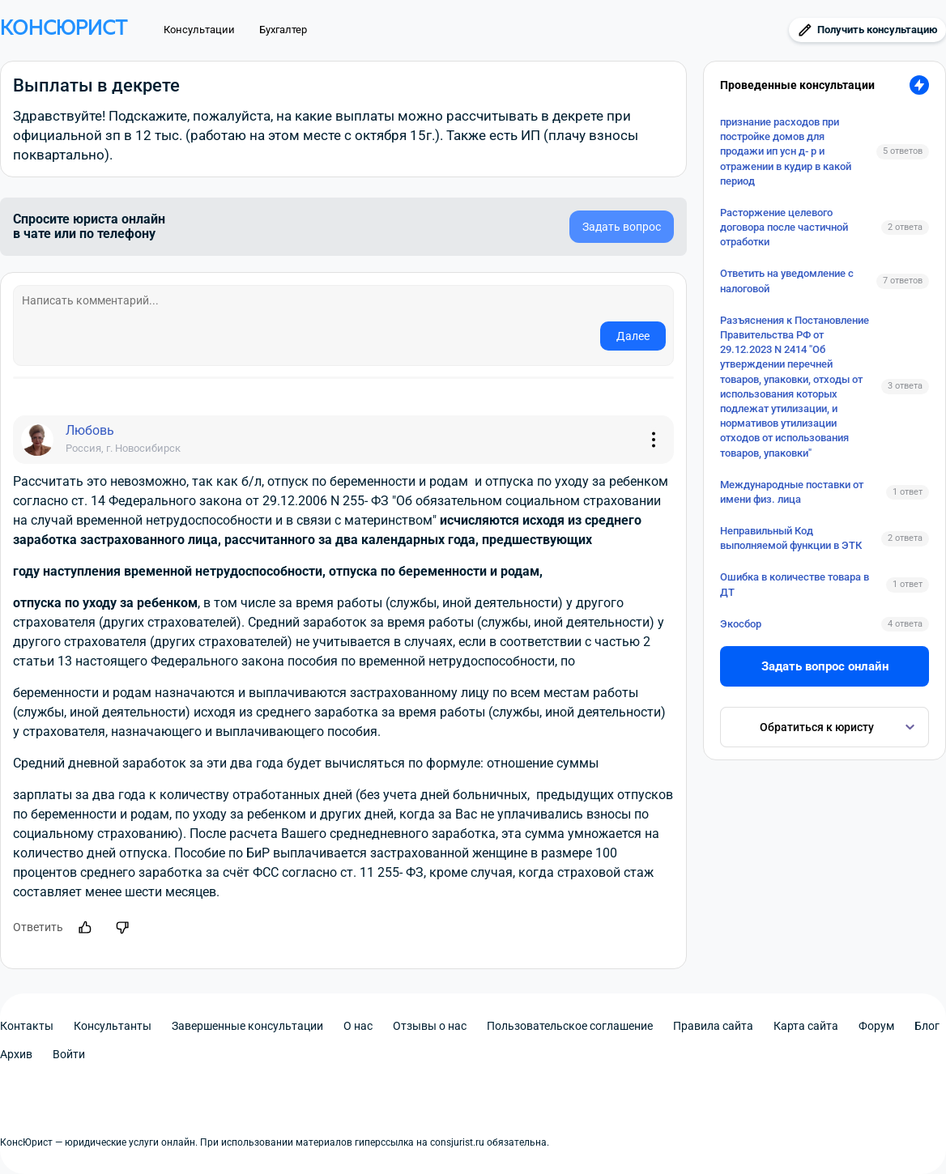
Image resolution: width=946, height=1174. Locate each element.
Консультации (199, 29)
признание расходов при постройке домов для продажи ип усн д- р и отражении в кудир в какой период (785, 151)
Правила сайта (713, 1025)
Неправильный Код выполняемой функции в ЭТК (791, 538)
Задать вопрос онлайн (824, 666)
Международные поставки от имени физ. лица (791, 492)
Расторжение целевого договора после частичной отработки (784, 227)
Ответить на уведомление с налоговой (787, 280)
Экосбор (740, 624)
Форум (876, 1025)
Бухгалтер (283, 29)
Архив (16, 1054)
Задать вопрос (621, 226)
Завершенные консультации (247, 1025)
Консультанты (112, 1025)
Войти (69, 1054)
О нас (358, 1025)
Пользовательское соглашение (570, 1025)
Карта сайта (805, 1025)
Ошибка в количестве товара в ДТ (794, 584)
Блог (927, 1025)
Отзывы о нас (430, 1025)
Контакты (26, 1025)
